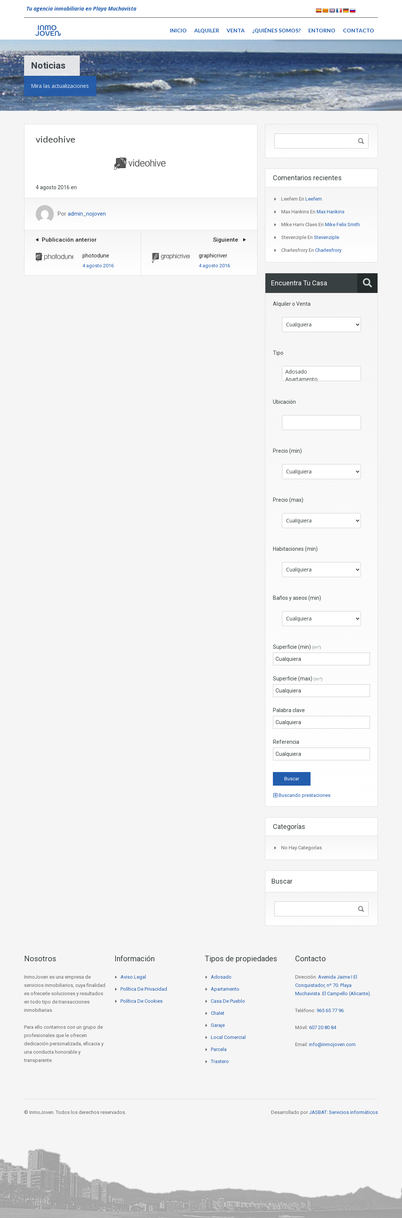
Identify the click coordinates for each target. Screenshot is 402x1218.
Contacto (358, 30)
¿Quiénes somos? (276, 30)
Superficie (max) (298, 679)
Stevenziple (326, 237)
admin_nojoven (87, 214)
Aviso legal (133, 977)
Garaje (218, 1025)
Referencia (286, 742)
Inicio (178, 30)
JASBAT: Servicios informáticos (343, 1112)
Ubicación (284, 402)
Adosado (321, 371)
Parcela (219, 1049)
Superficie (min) (297, 647)
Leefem (313, 199)
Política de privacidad (143, 989)
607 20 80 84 (322, 1027)
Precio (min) (287, 451)
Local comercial (228, 1037)
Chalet (217, 1013)
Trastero (220, 1061)
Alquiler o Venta (292, 304)
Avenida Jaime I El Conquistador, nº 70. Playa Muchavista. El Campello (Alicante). (333, 985)
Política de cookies (141, 1001)
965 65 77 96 (330, 1010)
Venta (236, 30)
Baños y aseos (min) (297, 598)
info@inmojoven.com (332, 1044)
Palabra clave (289, 710)
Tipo (278, 353)
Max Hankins (330, 211)
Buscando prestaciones (301, 795)
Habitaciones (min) (295, 549)
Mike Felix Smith (342, 224)
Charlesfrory (328, 250)
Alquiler (206, 30)
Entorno (321, 30)
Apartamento (321, 379)
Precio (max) (288, 500)
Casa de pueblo (228, 1001)
